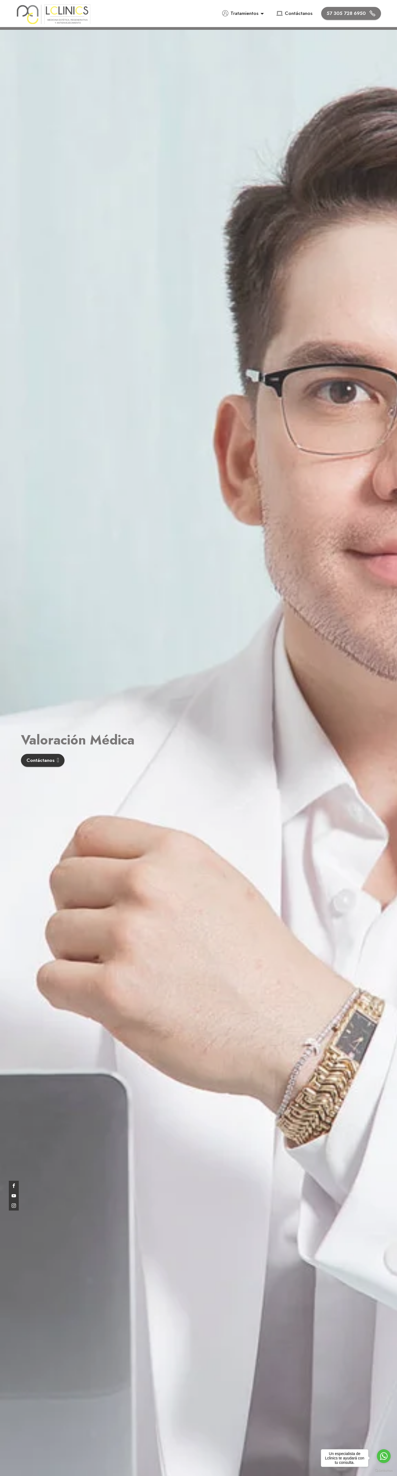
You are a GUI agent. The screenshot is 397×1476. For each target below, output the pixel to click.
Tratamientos (240, 13)
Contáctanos (294, 13)
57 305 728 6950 (351, 13)
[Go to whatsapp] (384, 1456)
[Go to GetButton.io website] (384, 1470)
